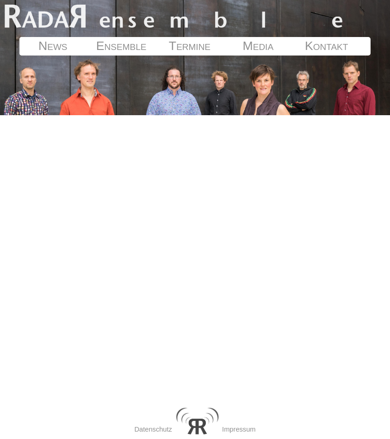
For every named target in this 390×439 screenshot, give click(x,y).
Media (258, 46)
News (53, 46)
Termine (189, 46)
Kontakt (326, 46)
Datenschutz (153, 429)
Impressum (238, 429)
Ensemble (121, 46)
